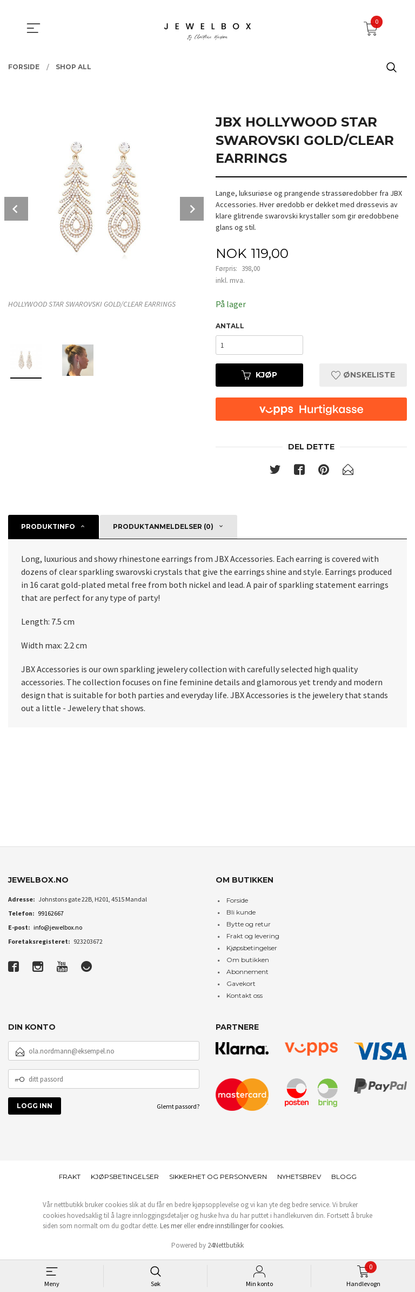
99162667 (51, 913)
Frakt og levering (252, 936)
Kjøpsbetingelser (251, 948)
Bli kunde (241, 912)
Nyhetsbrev (299, 1177)
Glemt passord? (178, 1107)
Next (192, 209)
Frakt (70, 1177)
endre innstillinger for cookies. (240, 1226)
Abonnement (247, 972)
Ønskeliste (363, 375)
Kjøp (259, 375)
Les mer (171, 1226)
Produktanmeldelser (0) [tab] (163, 526)
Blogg (344, 1177)
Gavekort (241, 983)
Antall (230, 326)
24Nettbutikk (226, 1245)
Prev (16, 209)
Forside (237, 900)
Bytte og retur (248, 924)
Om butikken (247, 960)
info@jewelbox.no (58, 927)
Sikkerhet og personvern (218, 1177)
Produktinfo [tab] (48, 526)
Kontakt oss (244, 995)
